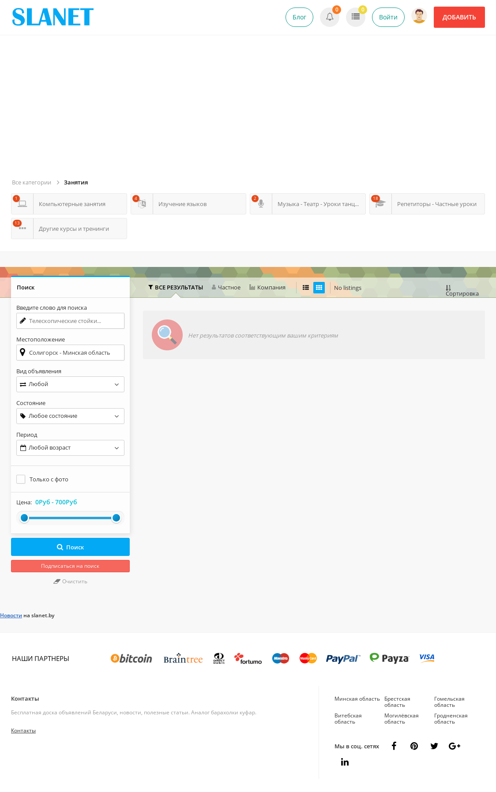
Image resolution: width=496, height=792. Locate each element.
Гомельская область (449, 702)
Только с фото (49, 479)
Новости (11, 615)
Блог (299, 17)
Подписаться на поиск (70, 566)
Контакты (25, 698)
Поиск (70, 547)
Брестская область (397, 702)
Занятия (76, 182)
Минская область (357, 698)
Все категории (31, 182)
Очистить (70, 581)
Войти (388, 17)
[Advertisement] (249, 110)
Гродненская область (451, 718)
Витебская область (348, 718)
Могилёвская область (401, 718)
